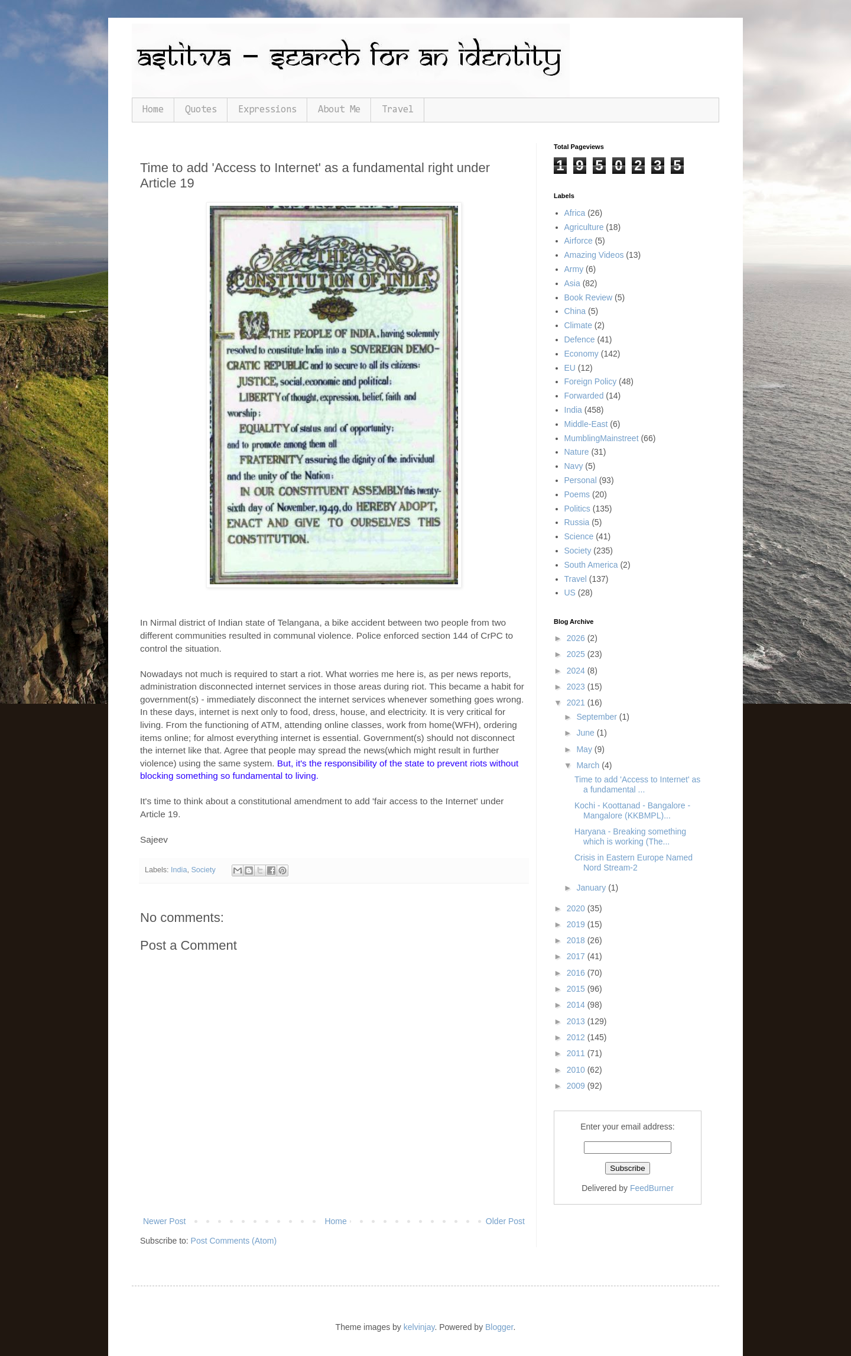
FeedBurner (652, 1188)
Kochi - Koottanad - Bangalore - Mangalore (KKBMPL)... (632, 810)
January (592, 887)
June (586, 732)
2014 (577, 1004)
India (179, 870)
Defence (579, 339)
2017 (577, 956)
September (597, 716)
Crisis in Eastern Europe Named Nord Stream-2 (633, 862)
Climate (578, 325)
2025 (577, 654)
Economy (581, 353)
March (589, 765)
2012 (577, 1037)
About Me (339, 110)
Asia (572, 283)
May (585, 749)
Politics (577, 508)
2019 (577, 924)
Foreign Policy (590, 381)
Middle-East (586, 424)
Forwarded (584, 395)
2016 (577, 973)
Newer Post (164, 1221)
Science (579, 536)
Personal (580, 480)
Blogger (499, 1327)
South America (591, 564)
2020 (577, 908)
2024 (577, 670)
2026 (577, 638)
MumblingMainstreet (601, 438)
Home (153, 110)
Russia (577, 522)
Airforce (578, 240)
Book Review (588, 297)
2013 (577, 1021)
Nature (576, 452)
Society (203, 870)
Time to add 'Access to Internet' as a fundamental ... (637, 784)
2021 (577, 702)
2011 (577, 1053)
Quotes (201, 110)
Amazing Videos (594, 255)
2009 (577, 1085)
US (570, 592)
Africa (575, 213)
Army (574, 269)
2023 (577, 686)
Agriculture (584, 227)
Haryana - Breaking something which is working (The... (630, 836)
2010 (577, 1070)
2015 (577, 988)
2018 (577, 940)
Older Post (505, 1221)
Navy (573, 466)
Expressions (267, 110)
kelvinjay (419, 1327)
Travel (398, 110)
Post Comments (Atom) (234, 1240)
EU (570, 368)
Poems (577, 494)
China (575, 311)
